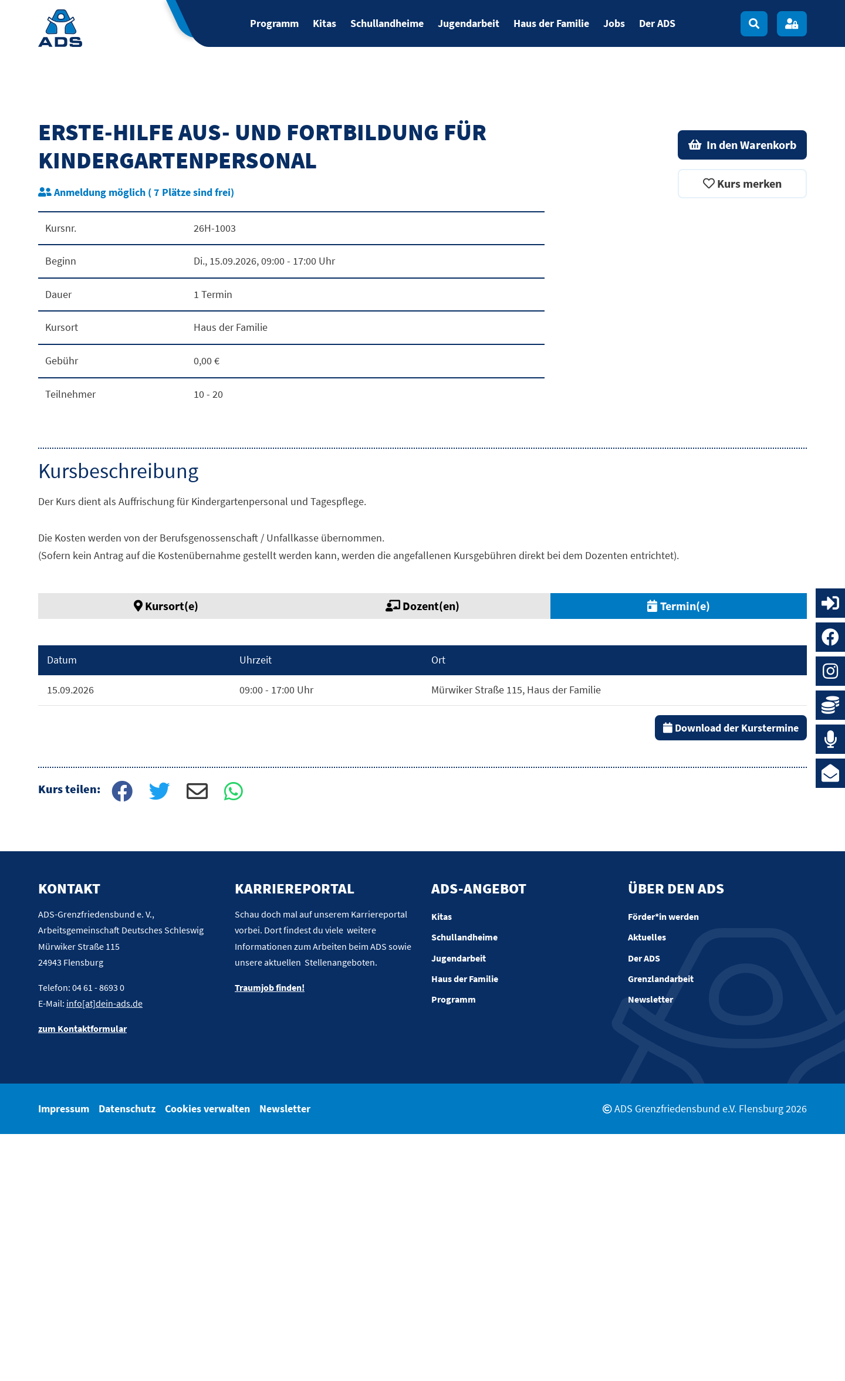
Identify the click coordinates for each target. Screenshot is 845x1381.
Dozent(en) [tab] (422, 852)
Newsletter (284, 1355)
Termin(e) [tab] (678, 852)
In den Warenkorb (742, 391)
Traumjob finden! (270, 1234)
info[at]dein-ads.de (104, 1250)
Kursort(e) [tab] (166, 852)
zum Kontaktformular (82, 1275)
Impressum (63, 1355)
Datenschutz (127, 1355)
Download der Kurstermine (731, 974)
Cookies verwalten (207, 1355)
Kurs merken (742, 430)
